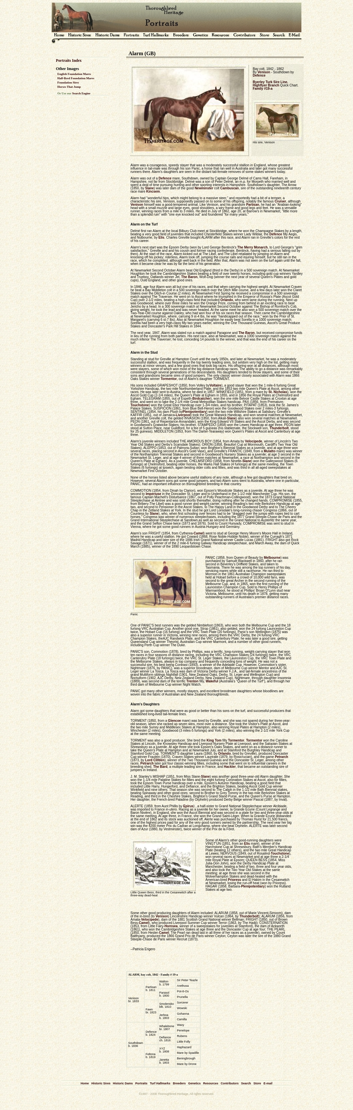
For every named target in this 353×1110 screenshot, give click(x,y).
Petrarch (281, 757)
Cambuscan (229, 188)
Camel (198, 533)
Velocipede (253, 441)
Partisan (252, 204)
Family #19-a (262, 88)
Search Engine (81, 93)
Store (257, 1083)
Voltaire (215, 385)
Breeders (179, 1083)
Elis (161, 237)
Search (246, 1083)
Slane (149, 188)
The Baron (189, 277)
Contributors (230, 1083)
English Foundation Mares (74, 74)
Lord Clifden (154, 760)
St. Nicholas (278, 392)
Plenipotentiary (194, 411)
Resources (210, 1083)
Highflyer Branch (266, 85)
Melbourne (272, 557)
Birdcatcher (201, 398)
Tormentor (169, 379)
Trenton (192, 681)
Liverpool (183, 415)
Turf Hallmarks (160, 1083)
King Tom (213, 740)
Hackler (230, 766)
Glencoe (174, 720)
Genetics (194, 1083)
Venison (263, 72)
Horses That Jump (69, 86)
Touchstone (139, 405)
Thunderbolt (279, 428)
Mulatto (269, 451)
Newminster (204, 188)
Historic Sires (100, 1083)
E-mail (268, 1083)
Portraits (141, 1083)
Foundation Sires (68, 82)
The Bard (160, 766)
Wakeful (212, 681)
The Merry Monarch (252, 247)
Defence (259, 75)
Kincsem (153, 191)
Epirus (188, 806)
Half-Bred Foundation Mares (76, 78)
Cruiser (280, 201)
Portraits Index (69, 60)
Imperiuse (153, 494)
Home (85, 1083)
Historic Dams (123, 1083)
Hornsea (170, 926)
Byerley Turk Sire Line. (270, 82)
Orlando (226, 300)
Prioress (234, 880)
